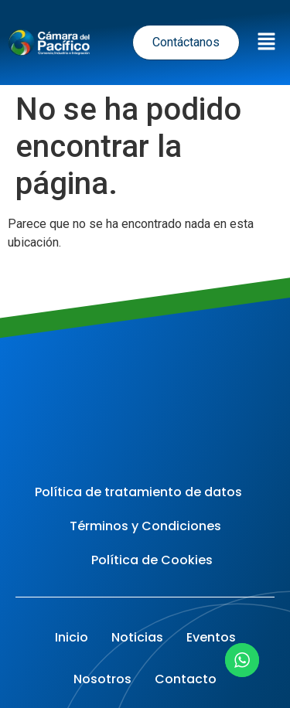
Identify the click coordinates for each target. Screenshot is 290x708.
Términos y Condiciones (145, 526)
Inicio (71, 637)
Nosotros (102, 679)
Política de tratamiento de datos (138, 492)
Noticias (137, 637)
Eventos (211, 637)
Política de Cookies (152, 560)
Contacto (186, 679)
